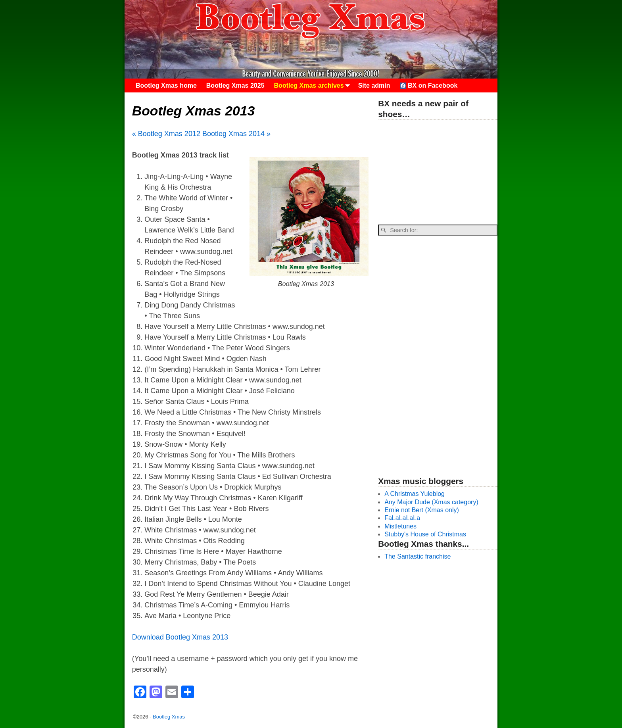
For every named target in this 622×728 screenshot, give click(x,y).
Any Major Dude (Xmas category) (431, 502)
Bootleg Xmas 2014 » (236, 134)
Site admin (374, 85)
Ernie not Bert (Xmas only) (421, 510)
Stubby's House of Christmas (425, 534)
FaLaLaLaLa (402, 518)
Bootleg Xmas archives (313, 85)
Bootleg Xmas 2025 (235, 85)
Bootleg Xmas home (166, 85)
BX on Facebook (429, 85)
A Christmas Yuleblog (414, 493)
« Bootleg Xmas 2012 (166, 134)
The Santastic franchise (417, 556)
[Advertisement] (437, 172)
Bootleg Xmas (169, 717)
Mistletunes (400, 526)
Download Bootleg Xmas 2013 (180, 637)
